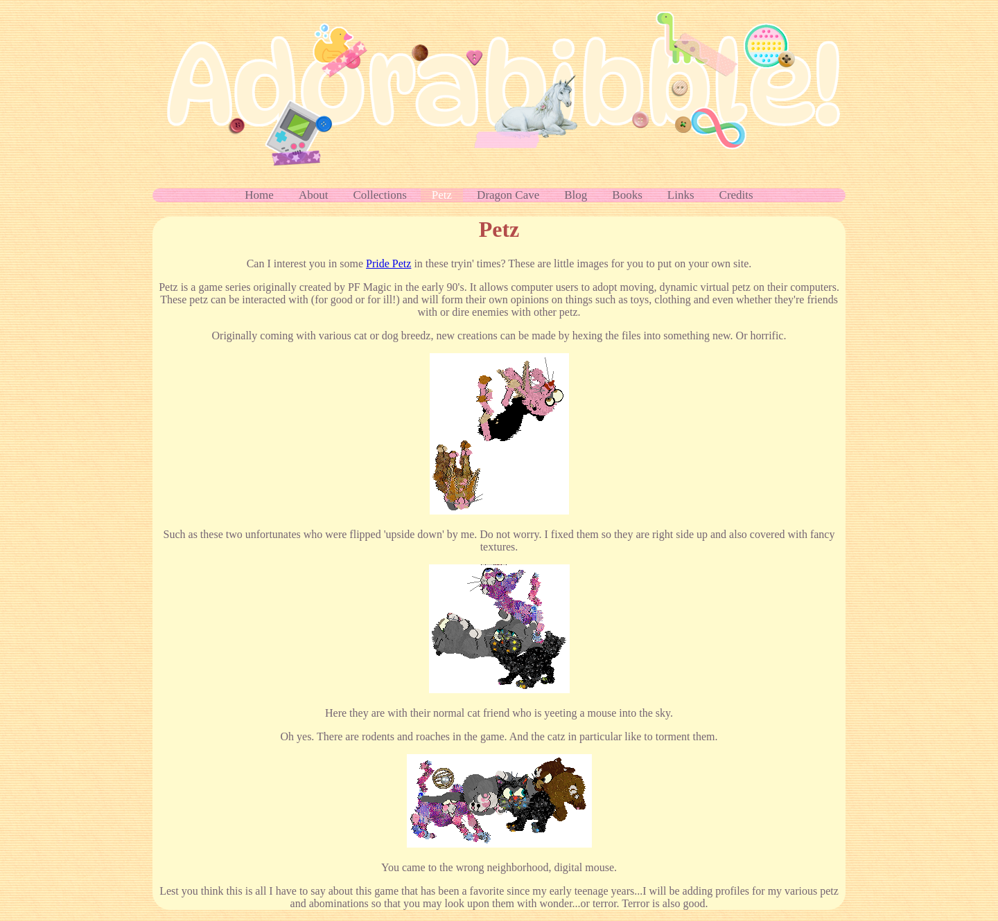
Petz (442, 195)
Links (680, 195)
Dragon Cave (508, 195)
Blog (575, 195)
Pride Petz (388, 263)
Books (627, 195)
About (314, 195)
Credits (736, 195)
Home (259, 195)
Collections (379, 195)
